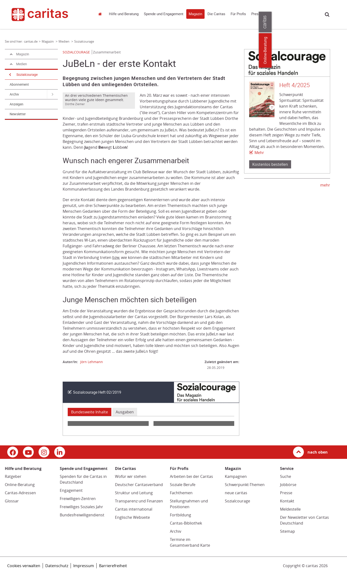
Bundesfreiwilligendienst (82, 515)
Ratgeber (13, 476)
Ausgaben (125, 412)
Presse (256, 14)
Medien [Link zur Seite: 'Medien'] (64, 41)
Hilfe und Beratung (124, 14)
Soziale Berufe (182, 484)
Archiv (14, 94)
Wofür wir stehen (130, 476)
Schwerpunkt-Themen (245, 484)
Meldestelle (290, 509)
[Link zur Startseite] (47, 14)
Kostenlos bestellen (270, 164)
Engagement (71, 490)
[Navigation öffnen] (9, 74)
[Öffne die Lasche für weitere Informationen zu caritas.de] (340, 22)
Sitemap (287, 531)
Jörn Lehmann (91, 361)
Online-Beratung (20, 484)
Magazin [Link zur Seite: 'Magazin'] (48, 41)
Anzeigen (16, 104)
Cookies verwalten (23, 565)
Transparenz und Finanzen (139, 501)
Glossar (12, 501)
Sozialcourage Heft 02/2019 (97, 392)
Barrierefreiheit (113, 565)
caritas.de (101, 14)
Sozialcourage (27, 75)
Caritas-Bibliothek (186, 523)
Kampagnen (236, 476)
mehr (325, 185)
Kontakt (287, 501)
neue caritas (236, 492)
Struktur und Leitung (134, 492)
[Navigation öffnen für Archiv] (52, 94)
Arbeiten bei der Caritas (191, 476)
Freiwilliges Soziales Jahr (81, 506)
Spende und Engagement (163, 14)
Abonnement (19, 84)
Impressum (83, 565)
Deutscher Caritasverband (139, 484)
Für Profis (238, 14)
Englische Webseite (132, 517)
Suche (327, 14)
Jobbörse (288, 484)
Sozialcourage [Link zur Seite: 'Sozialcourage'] (84, 41)
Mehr (259, 152)
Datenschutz (56, 565)
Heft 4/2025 (294, 85)
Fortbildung (180, 515)
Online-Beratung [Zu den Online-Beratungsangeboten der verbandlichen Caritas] (340, 50)
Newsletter (18, 114)
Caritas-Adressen (20, 492)
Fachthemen (181, 492)
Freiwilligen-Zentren (78, 498)
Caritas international (133, 509)
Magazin (195, 14)
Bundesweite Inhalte (89, 412)
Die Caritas (216, 14)
